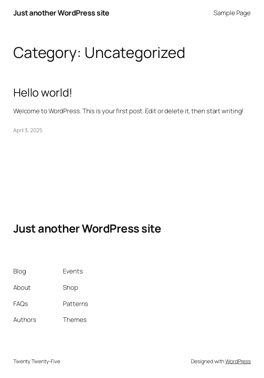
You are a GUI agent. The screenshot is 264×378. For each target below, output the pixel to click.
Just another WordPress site (61, 13)
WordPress (238, 361)
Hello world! (42, 92)
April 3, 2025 (27, 130)
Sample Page (232, 12)
